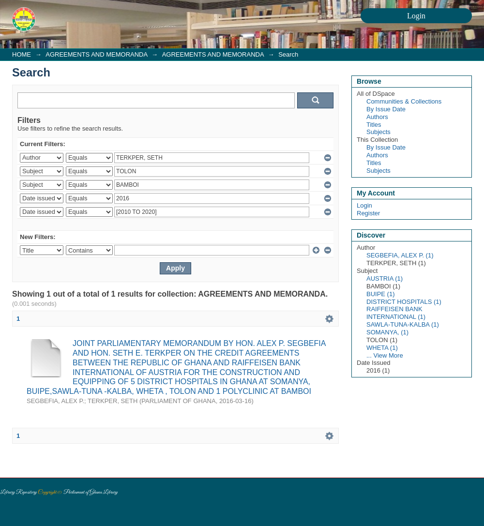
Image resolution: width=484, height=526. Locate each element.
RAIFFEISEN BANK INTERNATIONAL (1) (395, 312)
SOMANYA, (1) (387, 332)
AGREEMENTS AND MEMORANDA (96, 54)
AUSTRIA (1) (384, 278)
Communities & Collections (403, 101)
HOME (21, 54)
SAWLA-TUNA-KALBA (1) (402, 324)
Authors (377, 116)
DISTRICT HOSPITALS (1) (403, 301)
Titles (373, 124)
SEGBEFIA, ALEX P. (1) (400, 255)
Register (368, 213)
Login (364, 205)
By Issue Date (386, 109)
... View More (384, 355)
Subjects (378, 131)
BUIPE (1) (380, 294)
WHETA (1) (382, 347)
